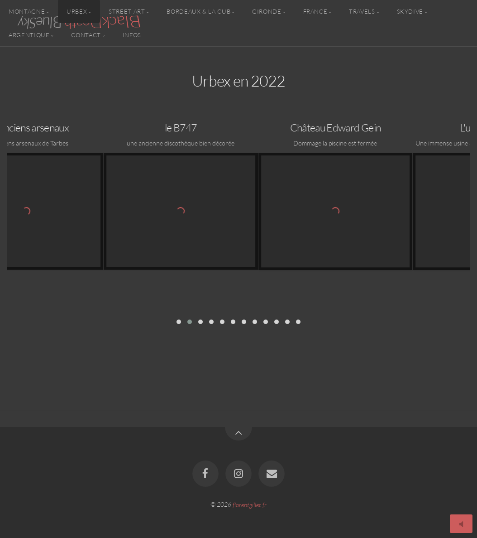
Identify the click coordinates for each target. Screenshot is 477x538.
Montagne (27, 11)
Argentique (29, 34)
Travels (362, 11)
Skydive (410, 11)
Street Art (127, 11)
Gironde (266, 11)
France (315, 11)
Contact (85, 34)
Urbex (77, 11)
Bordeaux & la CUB (198, 11)
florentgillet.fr (250, 504)
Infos (132, 34)
